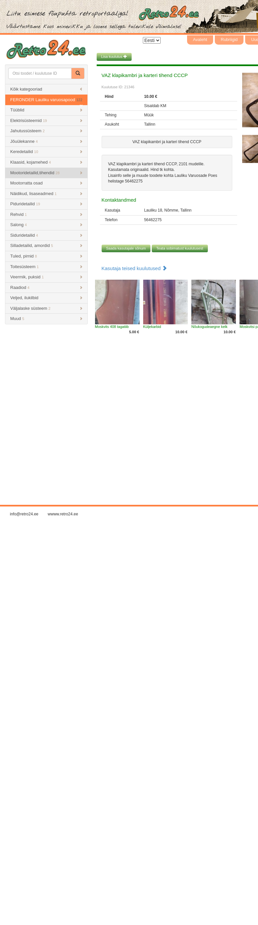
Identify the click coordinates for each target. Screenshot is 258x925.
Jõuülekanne (46, 141)
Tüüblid (46, 109)
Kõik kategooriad (46, 89)
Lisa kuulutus (114, 57)
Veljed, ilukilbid (46, 297)
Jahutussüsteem (46, 130)
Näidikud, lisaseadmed (46, 193)
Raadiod (46, 287)
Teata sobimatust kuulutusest (179, 248)
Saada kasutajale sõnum (126, 248)
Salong (46, 224)
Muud (46, 318)
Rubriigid (229, 39)
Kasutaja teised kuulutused (134, 268)
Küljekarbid (152, 327)
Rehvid (46, 214)
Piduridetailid (46, 203)
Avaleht (200, 39)
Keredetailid (46, 151)
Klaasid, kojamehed (46, 162)
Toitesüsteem (46, 266)
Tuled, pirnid (46, 256)
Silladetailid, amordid (46, 245)
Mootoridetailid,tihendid (46, 172)
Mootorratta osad (46, 183)
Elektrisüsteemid (46, 120)
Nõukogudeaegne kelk (209, 327)
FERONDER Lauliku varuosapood (46, 101)
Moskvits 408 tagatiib (112, 327)
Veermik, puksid (46, 276)
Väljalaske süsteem (46, 308)
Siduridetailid (46, 235)
